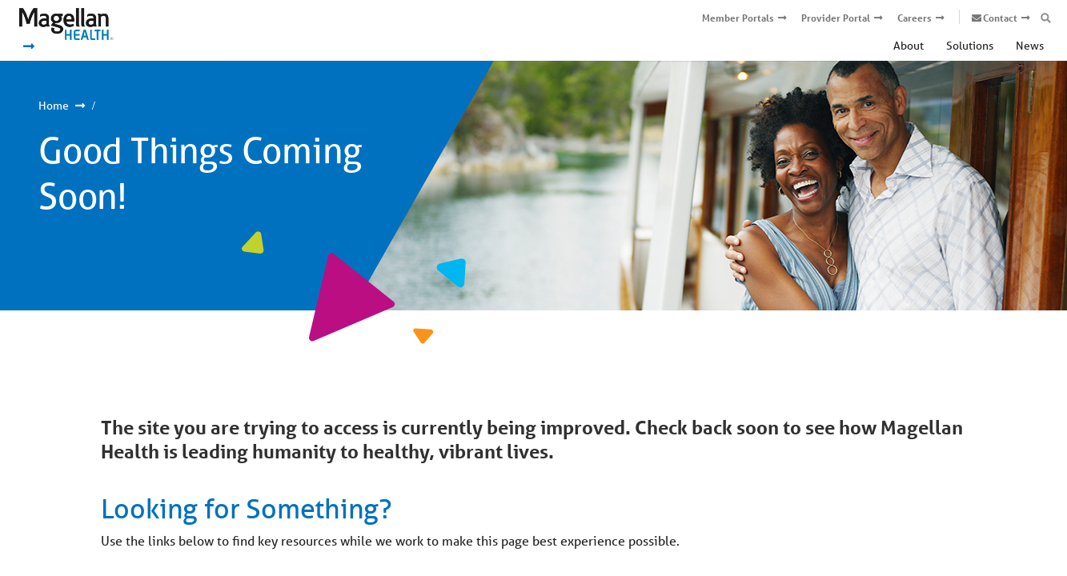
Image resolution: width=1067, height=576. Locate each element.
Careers (914, 18)
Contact (1000, 18)
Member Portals (738, 18)
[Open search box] (1046, 18)
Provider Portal (835, 18)
